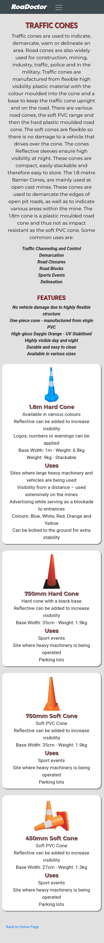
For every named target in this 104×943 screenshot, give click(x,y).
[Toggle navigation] (58, 7)
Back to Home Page (22, 927)
